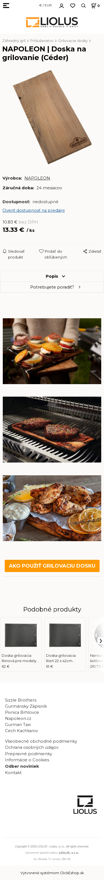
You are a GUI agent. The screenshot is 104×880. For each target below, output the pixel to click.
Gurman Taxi (18, 724)
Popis (52, 276)
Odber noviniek (22, 766)
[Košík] (95, 5)
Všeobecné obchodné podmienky (41, 741)
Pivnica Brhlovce (23, 712)
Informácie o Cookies (27, 759)
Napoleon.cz (18, 718)
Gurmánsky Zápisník (26, 706)
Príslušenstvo (42, 41)
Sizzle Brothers (20, 700)
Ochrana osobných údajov (32, 747)
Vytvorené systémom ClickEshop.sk (52, 873)
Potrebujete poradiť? (52, 287)
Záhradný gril (14, 41)
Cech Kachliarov (21, 730)
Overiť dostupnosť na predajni (33, 210)
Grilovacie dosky (73, 41)
